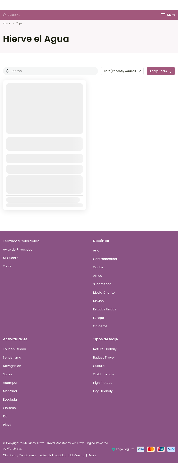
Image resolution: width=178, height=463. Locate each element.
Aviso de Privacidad (17, 249)
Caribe (98, 267)
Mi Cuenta (10, 258)
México (98, 301)
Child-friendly (103, 374)
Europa (98, 318)
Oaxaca (14, 140)
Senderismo (12, 357)
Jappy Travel (36, 443)
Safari (7, 374)
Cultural (99, 366)
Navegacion (12, 366)
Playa (7, 425)
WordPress (14, 448)
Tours (7, 266)
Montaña (10, 391)
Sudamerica (102, 284)
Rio (5, 416)
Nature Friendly (104, 349)
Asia (96, 250)
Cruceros (100, 326)
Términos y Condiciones (21, 241)
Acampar (10, 382)
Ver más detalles (42, 147)
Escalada (10, 399)
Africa (97, 276)
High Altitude (102, 382)
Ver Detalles (44, 169)
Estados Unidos (104, 309)
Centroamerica (105, 259)
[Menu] (163, 14)
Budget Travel (103, 357)
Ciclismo (9, 408)
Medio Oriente (104, 292)
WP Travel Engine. (84, 443)
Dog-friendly (103, 391)
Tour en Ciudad (14, 349)
